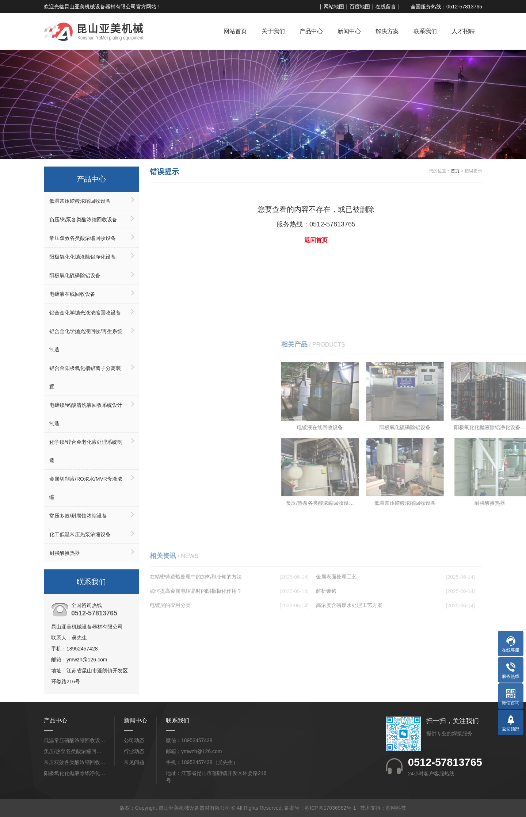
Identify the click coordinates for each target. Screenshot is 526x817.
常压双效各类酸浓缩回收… (74, 762)
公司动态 (134, 740)
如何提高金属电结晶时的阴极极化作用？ (196, 620)
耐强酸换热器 (64, 553)
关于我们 (273, 31)
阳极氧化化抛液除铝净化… (74, 773)
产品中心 (311, 31)
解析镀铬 (326, 620)
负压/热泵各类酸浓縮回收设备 (83, 219)
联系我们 (425, 31)
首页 (455, 170)
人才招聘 (463, 31)
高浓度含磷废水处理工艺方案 (349, 634)
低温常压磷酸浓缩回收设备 (80, 201)
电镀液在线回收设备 (72, 294)
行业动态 (134, 751)
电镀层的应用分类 (170, 634)
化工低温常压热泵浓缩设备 (80, 534)
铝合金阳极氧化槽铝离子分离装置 (85, 377)
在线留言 (386, 6)
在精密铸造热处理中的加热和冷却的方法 (196, 606)
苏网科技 (396, 808)
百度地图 (360, 6)
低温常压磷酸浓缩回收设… (74, 740)
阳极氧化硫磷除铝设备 (74, 275)
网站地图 (334, 6)
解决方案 (387, 31)
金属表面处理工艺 (336, 606)
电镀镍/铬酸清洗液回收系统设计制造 (85, 414)
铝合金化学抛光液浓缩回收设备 (85, 313)
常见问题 (134, 762)
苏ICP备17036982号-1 (330, 808)
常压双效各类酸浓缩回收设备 (82, 238)
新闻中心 (349, 31)
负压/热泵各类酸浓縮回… (73, 751)
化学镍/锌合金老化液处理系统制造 (85, 451)
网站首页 (235, 31)
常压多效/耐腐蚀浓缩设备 (78, 516)
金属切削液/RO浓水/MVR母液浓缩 (85, 488)
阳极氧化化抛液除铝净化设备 (82, 257)
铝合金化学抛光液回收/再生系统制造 (85, 340)
